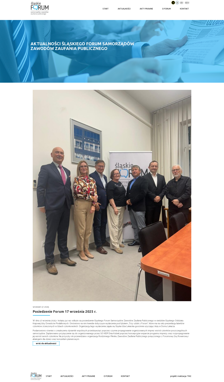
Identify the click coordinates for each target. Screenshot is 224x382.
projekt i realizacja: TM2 (180, 376)
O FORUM (166, 9)
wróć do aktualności (46, 343)
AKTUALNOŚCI (124, 9)
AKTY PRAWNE (146, 9)
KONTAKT (184, 9)
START (106, 9)
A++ (187, 3)
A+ (181, 3)
